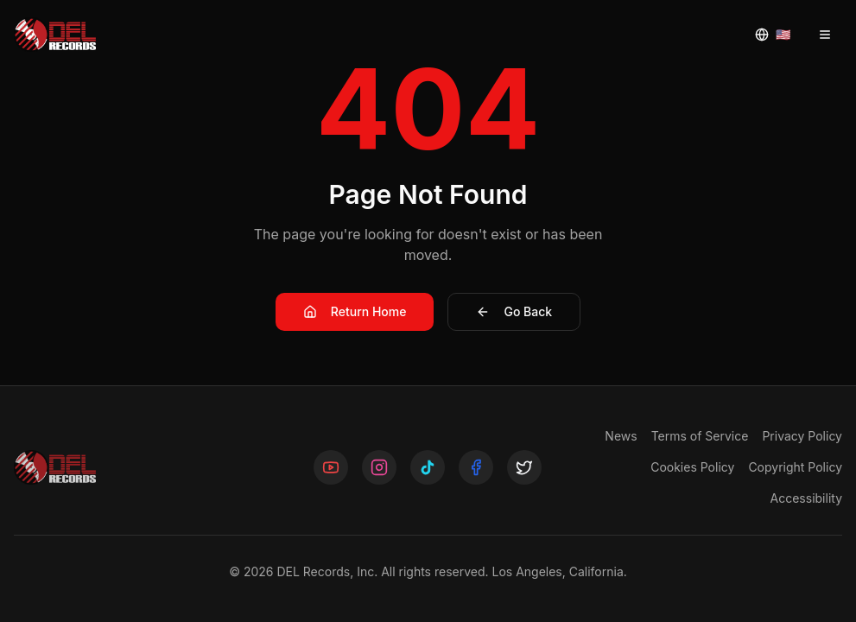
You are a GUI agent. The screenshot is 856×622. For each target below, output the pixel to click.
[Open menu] (825, 34)
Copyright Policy (795, 467)
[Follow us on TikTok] (427, 467)
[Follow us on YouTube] (331, 467)
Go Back (514, 311)
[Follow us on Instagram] (379, 467)
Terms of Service (700, 435)
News (621, 435)
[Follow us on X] (524, 467)
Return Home (355, 311)
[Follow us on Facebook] (476, 467)
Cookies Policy (692, 467)
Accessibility (806, 498)
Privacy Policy (802, 435)
